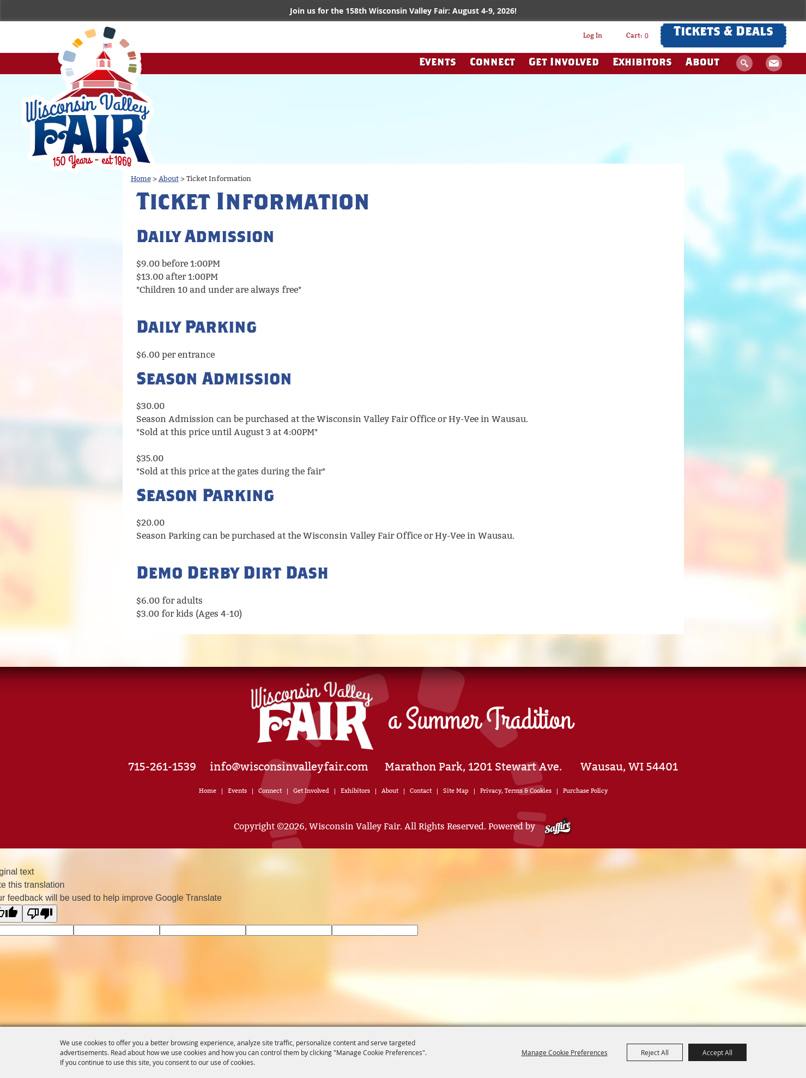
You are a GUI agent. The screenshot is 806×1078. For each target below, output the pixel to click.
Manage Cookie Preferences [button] (565, 1052)
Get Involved (564, 63)
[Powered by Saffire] (557, 826)
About (702, 63)
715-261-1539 (162, 766)
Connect (492, 63)
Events (437, 63)
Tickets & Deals (723, 32)
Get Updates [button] (774, 63)
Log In (592, 35)
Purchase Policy (585, 790)
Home (141, 178)
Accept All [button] (717, 1052)
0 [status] (647, 35)
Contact (421, 790)
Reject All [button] (655, 1052)
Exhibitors (642, 63)
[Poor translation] (39, 914)
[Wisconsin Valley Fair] (88, 97)
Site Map (456, 790)
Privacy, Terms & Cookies (516, 790)
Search (744, 63)
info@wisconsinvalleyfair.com (289, 766)
